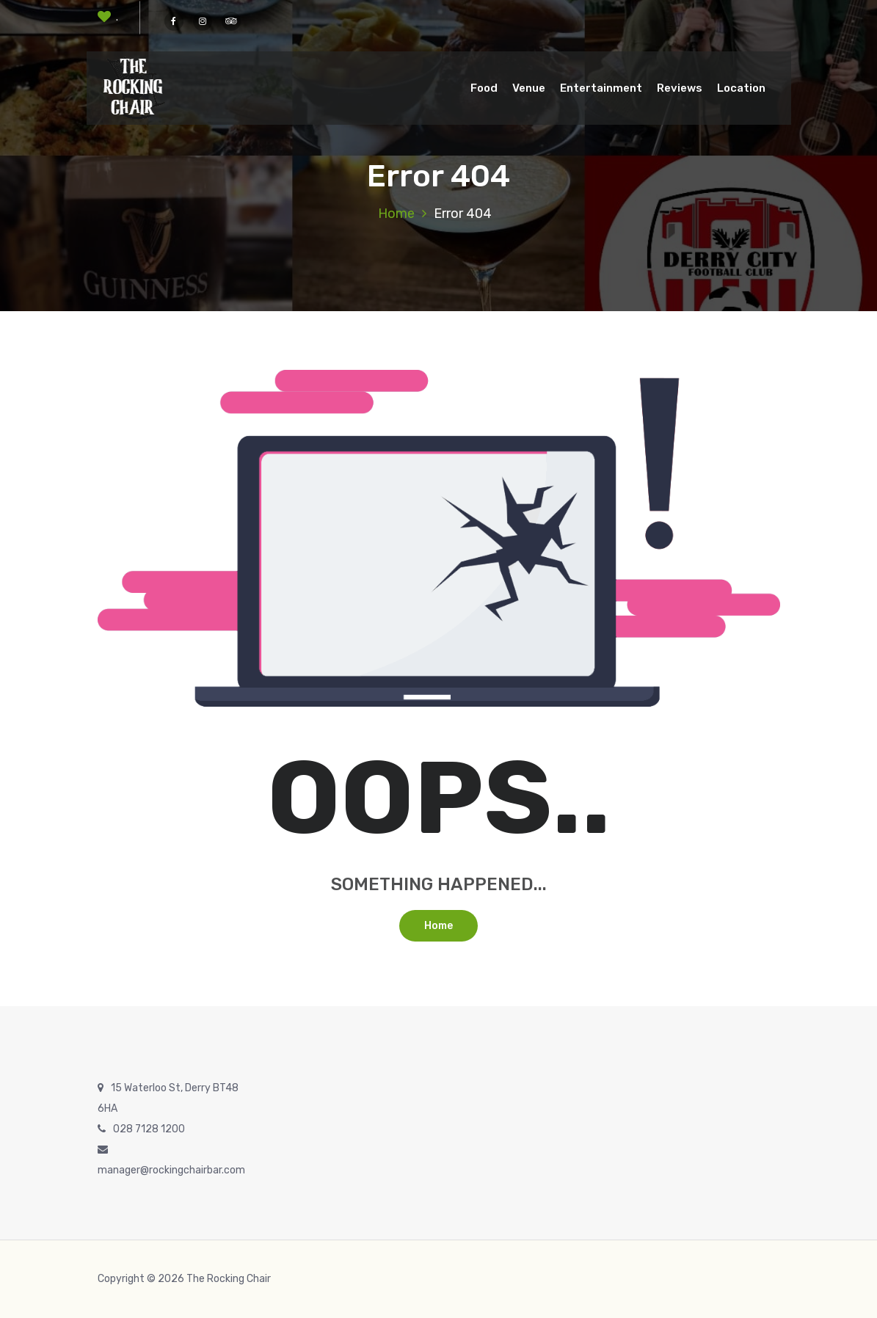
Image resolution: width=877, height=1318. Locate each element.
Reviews (679, 88)
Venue (528, 88)
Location (741, 88)
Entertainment (601, 88)
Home (396, 213)
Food (484, 88)
